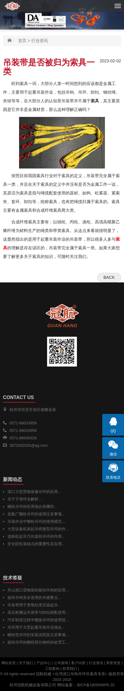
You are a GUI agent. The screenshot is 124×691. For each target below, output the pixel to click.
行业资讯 (39, 40)
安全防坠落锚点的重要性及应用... (36, 544)
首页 (22, 40)
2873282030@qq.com (29, 445)
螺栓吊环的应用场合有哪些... (32, 506)
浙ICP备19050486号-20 (95, 685)
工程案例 (52, 669)
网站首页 (8, 663)
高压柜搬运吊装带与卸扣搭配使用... (38, 612)
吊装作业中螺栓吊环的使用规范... (36, 521)
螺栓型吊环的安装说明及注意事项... (38, 635)
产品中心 (43, 663)
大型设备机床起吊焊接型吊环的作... (38, 529)
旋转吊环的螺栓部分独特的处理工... (38, 642)
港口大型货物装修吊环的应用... (34, 491)
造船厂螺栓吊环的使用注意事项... (36, 514)
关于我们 (26, 663)
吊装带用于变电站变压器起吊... (34, 605)
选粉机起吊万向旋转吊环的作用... (36, 536)
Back (109, 277)
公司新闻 (61, 663)
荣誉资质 (113, 663)
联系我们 (70, 669)
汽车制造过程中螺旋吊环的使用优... (38, 620)
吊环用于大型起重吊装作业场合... (36, 627)
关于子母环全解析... (24, 499)
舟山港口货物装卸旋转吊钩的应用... (38, 590)
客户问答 (78, 663)
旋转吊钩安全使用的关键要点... (34, 597)
